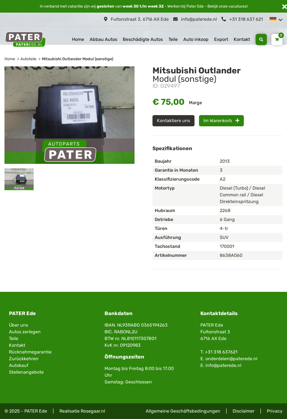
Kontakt (242, 39)
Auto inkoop (196, 39)
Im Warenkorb (221, 120)
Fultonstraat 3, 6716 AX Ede (136, 19)
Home (78, 39)
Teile (173, 39)
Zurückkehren (23, 358)
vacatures (237, 6)
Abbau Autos (103, 39)
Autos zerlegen (25, 331)
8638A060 (231, 255)
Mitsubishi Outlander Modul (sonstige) (77, 59)
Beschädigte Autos (143, 39)
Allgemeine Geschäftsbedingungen (183, 411)
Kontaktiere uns (173, 120)
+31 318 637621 (221, 352)
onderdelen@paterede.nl (231, 358)
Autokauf (18, 365)
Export (221, 39)
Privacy (275, 411)
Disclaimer (243, 411)
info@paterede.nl (195, 19)
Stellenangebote (26, 372)
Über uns (18, 325)
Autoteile (28, 59)
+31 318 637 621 (242, 19)
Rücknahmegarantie (30, 352)
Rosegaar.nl (93, 411)
